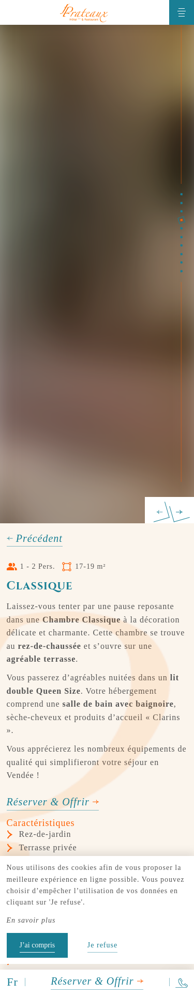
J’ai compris (37, 945)
